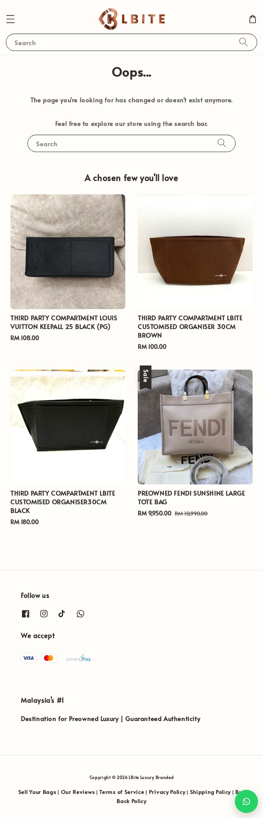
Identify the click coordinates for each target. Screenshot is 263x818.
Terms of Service (121, 792)
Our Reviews (78, 792)
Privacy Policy (167, 792)
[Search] (243, 42)
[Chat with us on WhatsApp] (246, 801)
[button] (10, 19)
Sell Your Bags (37, 792)
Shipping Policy (210, 792)
